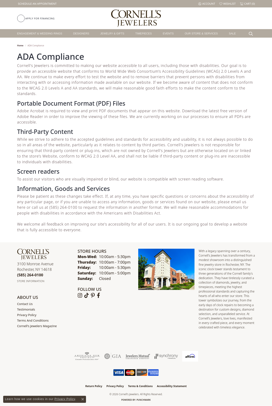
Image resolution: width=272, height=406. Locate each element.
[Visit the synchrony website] (166, 356)
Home (20, 45)
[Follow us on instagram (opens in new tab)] (80, 295)
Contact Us (25, 304)
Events (168, 33)
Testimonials (26, 309)
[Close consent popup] (82, 399)
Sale (232, 33)
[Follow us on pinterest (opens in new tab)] (93, 295)
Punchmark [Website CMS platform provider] (144, 399)
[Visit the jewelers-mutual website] (137, 356)
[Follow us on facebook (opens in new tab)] (98, 295)
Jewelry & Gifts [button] (112, 33)
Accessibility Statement (172, 386)
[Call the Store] (30, 274)
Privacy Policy (27, 315)
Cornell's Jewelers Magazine (37, 326)
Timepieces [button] (143, 33)
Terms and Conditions (33, 320)
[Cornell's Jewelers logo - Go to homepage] (136, 18)
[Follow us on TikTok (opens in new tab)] (86, 295)
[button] (206, 3)
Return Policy (93, 386)
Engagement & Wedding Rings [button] (39, 33)
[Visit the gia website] (112, 356)
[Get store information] (31, 281)
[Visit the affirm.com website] (190, 356)
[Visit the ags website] (87, 356)
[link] (37, 3)
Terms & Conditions (140, 386)
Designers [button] (81, 33)
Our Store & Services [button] (201, 33)
